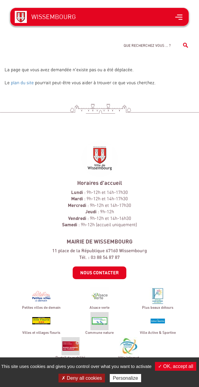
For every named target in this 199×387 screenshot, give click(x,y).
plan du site (22, 82)
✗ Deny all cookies (82, 378)
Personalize (125, 378)
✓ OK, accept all (175, 366)
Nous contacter (99, 272)
